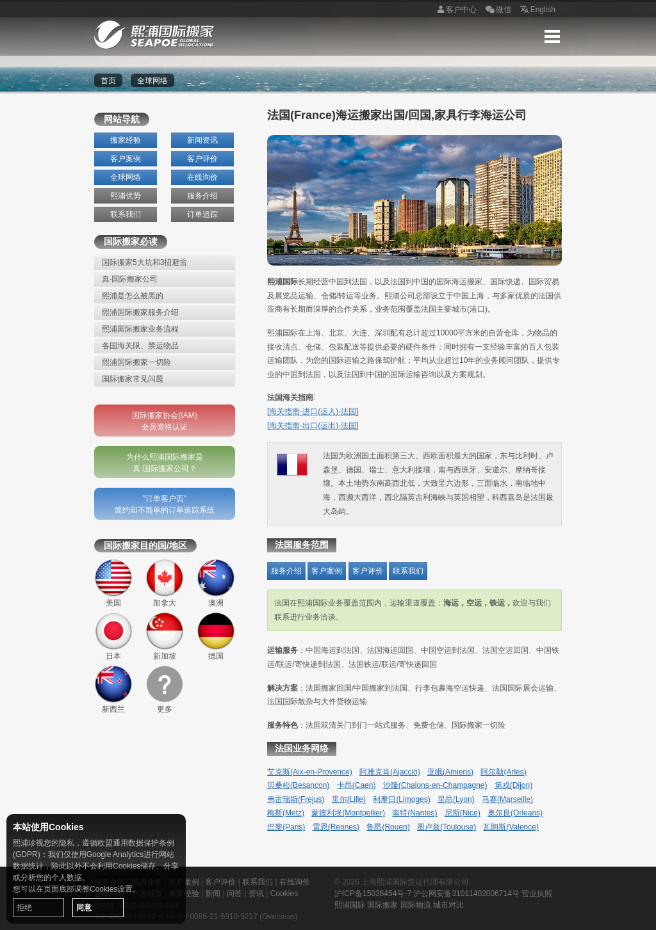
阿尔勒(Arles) (503, 771)
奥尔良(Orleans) (515, 812)
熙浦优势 (125, 195)
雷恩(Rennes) (336, 826)
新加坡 (164, 636)
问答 (234, 893)
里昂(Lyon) (456, 799)
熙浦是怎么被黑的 (132, 295)
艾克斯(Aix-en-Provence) (309, 771)
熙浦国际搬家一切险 (136, 362)
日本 (113, 636)
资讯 (256, 893)
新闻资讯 (202, 140)
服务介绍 (202, 195)
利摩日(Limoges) (401, 799)
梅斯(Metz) (285, 812)
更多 (164, 689)
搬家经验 (125, 140)
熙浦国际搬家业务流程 (140, 329)
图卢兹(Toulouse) (446, 826)
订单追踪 (202, 214)
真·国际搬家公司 (130, 279)
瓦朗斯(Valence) (510, 826)
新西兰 (113, 689)
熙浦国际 (349, 905)
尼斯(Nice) (462, 812)
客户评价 (202, 158)
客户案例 (125, 158)
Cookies (284, 893)
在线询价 (202, 177)
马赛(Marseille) (507, 799)
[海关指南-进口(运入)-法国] (313, 411)
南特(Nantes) (414, 812)
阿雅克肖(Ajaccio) (389, 771)
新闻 (212, 893)
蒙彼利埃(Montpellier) (348, 812)
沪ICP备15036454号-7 (372, 893)
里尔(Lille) (349, 799)
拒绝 (24, 907)
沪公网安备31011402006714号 (466, 893)
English (536, 10)
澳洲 (216, 583)
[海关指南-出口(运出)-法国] (313, 425)
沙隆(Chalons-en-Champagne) (435, 785)
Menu (552, 36)
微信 (497, 10)
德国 (216, 636)
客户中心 (455, 10)
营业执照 (536, 893)
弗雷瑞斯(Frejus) (295, 799)
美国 (113, 583)
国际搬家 (382, 905)
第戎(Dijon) (513, 785)
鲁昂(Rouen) (387, 826)
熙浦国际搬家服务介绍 (140, 312)
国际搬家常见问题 (132, 378)
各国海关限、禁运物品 (140, 345)
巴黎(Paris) (286, 826)
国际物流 (415, 905)
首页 (108, 80)
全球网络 (125, 177)
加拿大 (164, 583)
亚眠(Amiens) (450, 771)
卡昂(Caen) (356, 785)
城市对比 (448, 905)
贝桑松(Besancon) (298, 785)
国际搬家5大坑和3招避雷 (144, 262)
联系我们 (125, 214)
